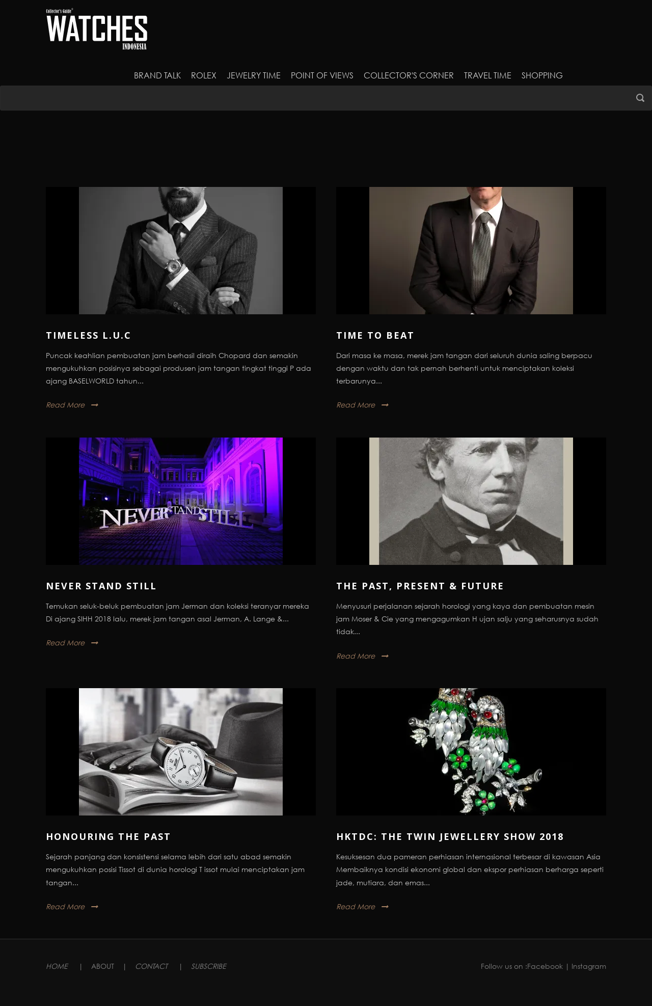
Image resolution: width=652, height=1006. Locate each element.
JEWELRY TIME (254, 75)
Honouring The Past (108, 836)
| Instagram (585, 966)
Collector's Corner (409, 75)
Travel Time (487, 75)
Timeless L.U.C (88, 335)
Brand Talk (157, 75)
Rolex (203, 75)
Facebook (545, 966)
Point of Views (322, 75)
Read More (65, 405)
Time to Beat (375, 335)
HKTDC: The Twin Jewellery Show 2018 (450, 836)
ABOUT (102, 966)
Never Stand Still (101, 586)
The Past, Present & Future (420, 586)
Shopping (542, 75)
